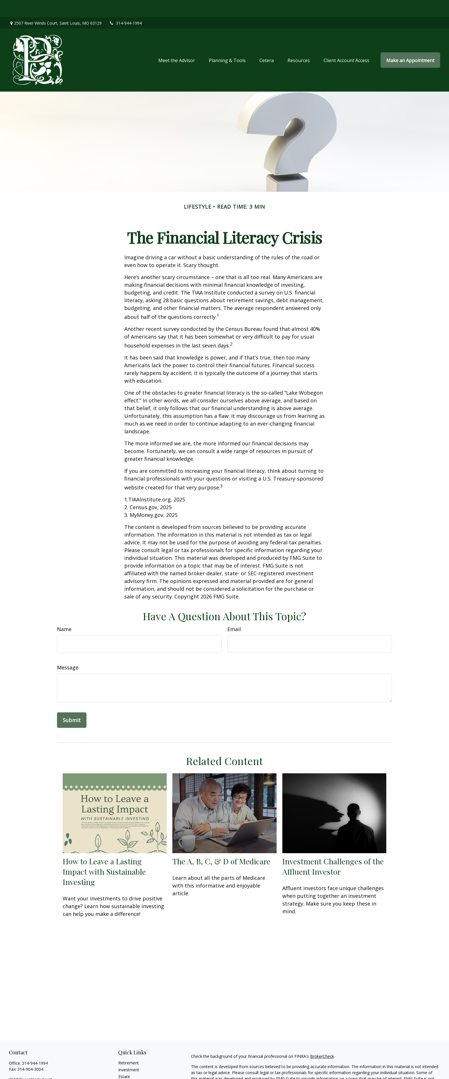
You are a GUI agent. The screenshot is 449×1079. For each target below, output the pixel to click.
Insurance (127, 1066)
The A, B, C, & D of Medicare (221, 844)
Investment (128, 1052)
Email (234, 611)
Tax (121, 1073)
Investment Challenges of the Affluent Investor (333, 849)
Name (64, 611)
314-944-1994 (125, 6)
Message (67, 650)
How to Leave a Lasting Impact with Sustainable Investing (104, 854)
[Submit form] (71, 703)
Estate (124, 1059)
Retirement (128, 1045)
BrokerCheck (322, 1039)
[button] (177, 43)
